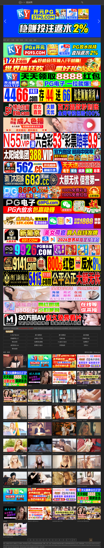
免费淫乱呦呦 (38, 342)
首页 (4, 40)
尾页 (74, 539)
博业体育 (14, 342)
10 (57, 539)
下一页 (69, 539)
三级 (26, 40)
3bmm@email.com (58, 328)
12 (65, 539)
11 (61, 539)
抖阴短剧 (62, 345)
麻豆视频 (86, 335)
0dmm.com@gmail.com (74, 328)
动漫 (30, 40)
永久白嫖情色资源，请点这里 (26, 328)
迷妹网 (29, 2)
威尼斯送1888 (15, 345)
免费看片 (86, 342)
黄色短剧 (14, 349)
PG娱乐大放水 (62, 342)
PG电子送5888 (14, 335)
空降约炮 (62, 338)
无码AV (86, 345)
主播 (12, 40)
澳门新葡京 (38, 335)
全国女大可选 (38, 338)
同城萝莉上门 (14, 338)
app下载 (22, 2)
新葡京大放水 (38, 345)
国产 (8, 40)
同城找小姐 (86, 338)
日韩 (17, 40)
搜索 (35, 40)
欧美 (21, 40)
